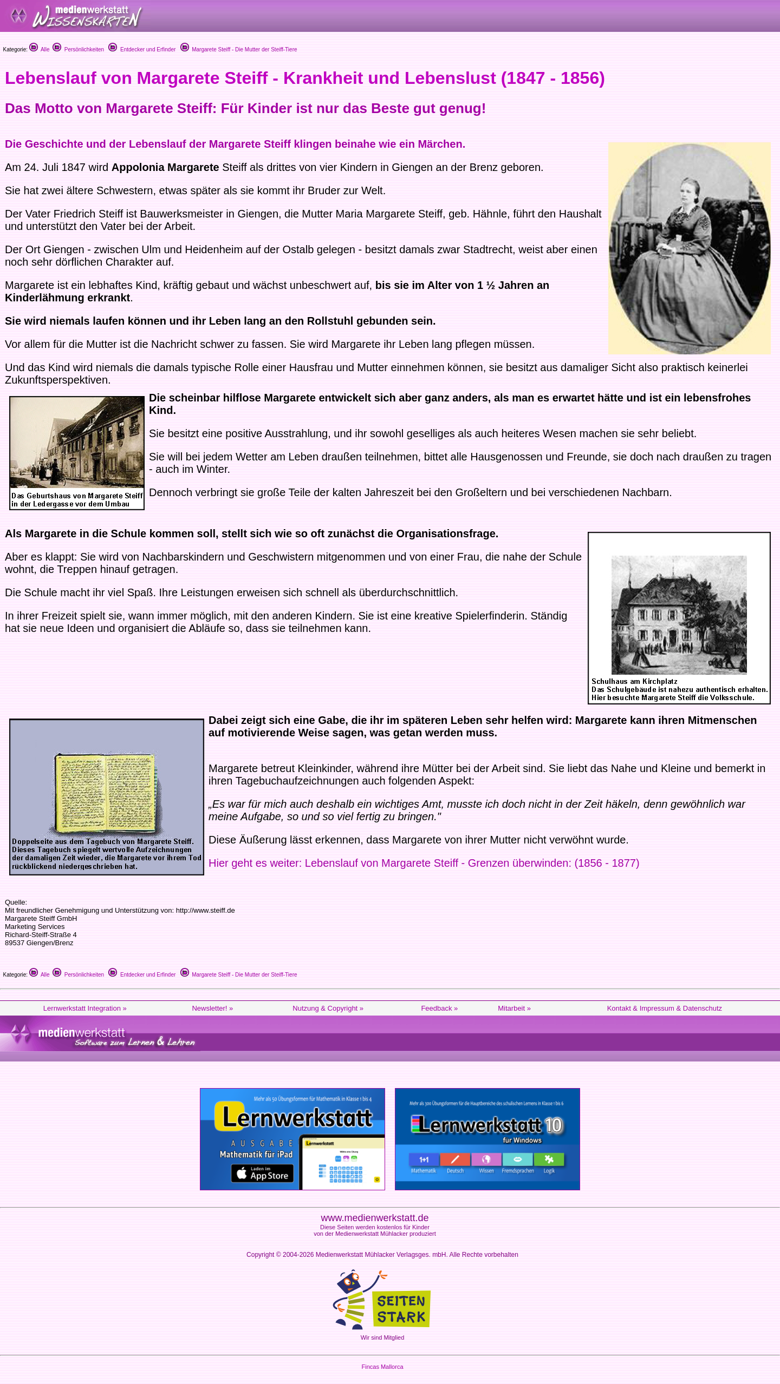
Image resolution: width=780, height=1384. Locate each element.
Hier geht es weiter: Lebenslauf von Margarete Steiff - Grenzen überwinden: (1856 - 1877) (424, 863)
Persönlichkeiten (78, 49)
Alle (39, 49)
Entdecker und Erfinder (142, 49)
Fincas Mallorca (382, 1366)
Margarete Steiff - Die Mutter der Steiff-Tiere (238, 49)
